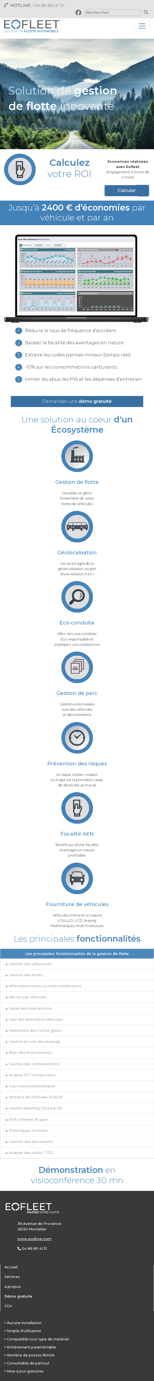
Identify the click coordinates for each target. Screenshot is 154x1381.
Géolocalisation (77, 553)
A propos (12, 1287)
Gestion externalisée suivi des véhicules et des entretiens (77, 709)
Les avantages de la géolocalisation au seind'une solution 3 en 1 (77, 568)
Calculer (99, 190)
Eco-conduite (77, 623)
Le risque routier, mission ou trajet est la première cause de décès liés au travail (77, 780)
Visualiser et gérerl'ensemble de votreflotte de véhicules (77, 498)
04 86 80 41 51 (49, 5)
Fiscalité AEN (77, 834)
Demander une (77, 401)
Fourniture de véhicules (77, 904)
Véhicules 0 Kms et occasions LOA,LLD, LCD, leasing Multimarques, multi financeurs (77, 920)
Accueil (11, 1267)
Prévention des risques (77, 764)
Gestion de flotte (77, 482)
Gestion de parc (77, 693)
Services (12, 1277)
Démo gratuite (18, 1296)
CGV (8, 1306)
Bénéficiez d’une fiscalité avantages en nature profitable (77, 850)
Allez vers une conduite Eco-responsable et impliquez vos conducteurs (77, 639)
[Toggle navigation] (142, 25)
